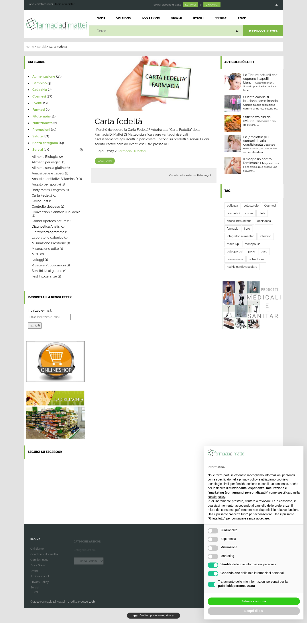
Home (101, 17)
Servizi (176, 17)
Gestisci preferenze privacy (153, 615)
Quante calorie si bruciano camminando (260, 99)
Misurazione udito (45, 249)
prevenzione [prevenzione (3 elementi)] (235, 259)
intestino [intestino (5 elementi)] (265, 236)
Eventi (198, 17)
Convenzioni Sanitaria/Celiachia (56, 212)
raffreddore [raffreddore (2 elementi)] (256, 259)
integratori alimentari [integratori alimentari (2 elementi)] (240, 236)
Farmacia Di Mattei (132, 151)
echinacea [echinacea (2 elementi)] (264, 221)
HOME (34, 595)
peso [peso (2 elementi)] (264, 251)
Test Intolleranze (44, 276)
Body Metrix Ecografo (48, 190)
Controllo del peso (46, 207)
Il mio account (39, 579)
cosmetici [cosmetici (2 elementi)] (233, 213)
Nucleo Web (86, 601)
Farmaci (38, 110)
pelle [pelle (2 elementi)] (251, 251)
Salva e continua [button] (254, 601)
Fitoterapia (41, 116)
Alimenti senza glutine (49, 168)
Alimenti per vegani (46, 162)
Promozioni (41, 130)
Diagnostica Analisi (46, 226)
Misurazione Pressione (49, 243)
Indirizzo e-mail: (40, 310)
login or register (65, 4)
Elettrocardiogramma (48, 232)
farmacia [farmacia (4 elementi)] (232, 228)
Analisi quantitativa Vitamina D (55, 179)
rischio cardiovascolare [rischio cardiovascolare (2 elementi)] (242, 266)
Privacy (221, 17)
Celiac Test (40, 201)
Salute (37, 136)
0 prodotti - (263, 30)
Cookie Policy (39, 562)
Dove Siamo (151, 17)
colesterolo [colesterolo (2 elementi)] (251, 205)
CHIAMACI (212, 4)
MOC (35, 254)
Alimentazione (43, 76)
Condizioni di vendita (44, 557)
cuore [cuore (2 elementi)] (249, 213)
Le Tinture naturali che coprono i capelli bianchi (260, 78)
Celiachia (39, 90)
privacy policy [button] (248, 479)
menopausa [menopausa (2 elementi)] (252, 244)
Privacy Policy (39, 584)
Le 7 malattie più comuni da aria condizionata (256, 140)
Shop (242, 17)
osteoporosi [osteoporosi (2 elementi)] (235, 251)
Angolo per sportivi (46, 184)
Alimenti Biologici (45, 157)
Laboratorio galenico (47, 238)
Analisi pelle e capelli (48, 173)
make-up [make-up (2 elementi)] (233, 244)
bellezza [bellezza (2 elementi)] (232, 205)
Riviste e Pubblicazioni (49, 265)
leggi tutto (105, 161)
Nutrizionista (42, 123)
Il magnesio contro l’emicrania (257, 161)
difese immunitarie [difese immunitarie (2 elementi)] (239, 221)
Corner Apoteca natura (49, 221)
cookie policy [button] (216, 497)
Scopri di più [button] (253, 611)
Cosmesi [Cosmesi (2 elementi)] (270, 205)
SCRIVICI (190, 4)
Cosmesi (39, 96)
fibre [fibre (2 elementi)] (247, 228)
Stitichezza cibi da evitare (257, 119)
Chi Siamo (123, 17)
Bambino (39, 83)
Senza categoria (45, 143)
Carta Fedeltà (42, 195)
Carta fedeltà (118, 121)
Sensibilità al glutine (47, 271)
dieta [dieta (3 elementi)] (262, 213)
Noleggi (38, 260)
